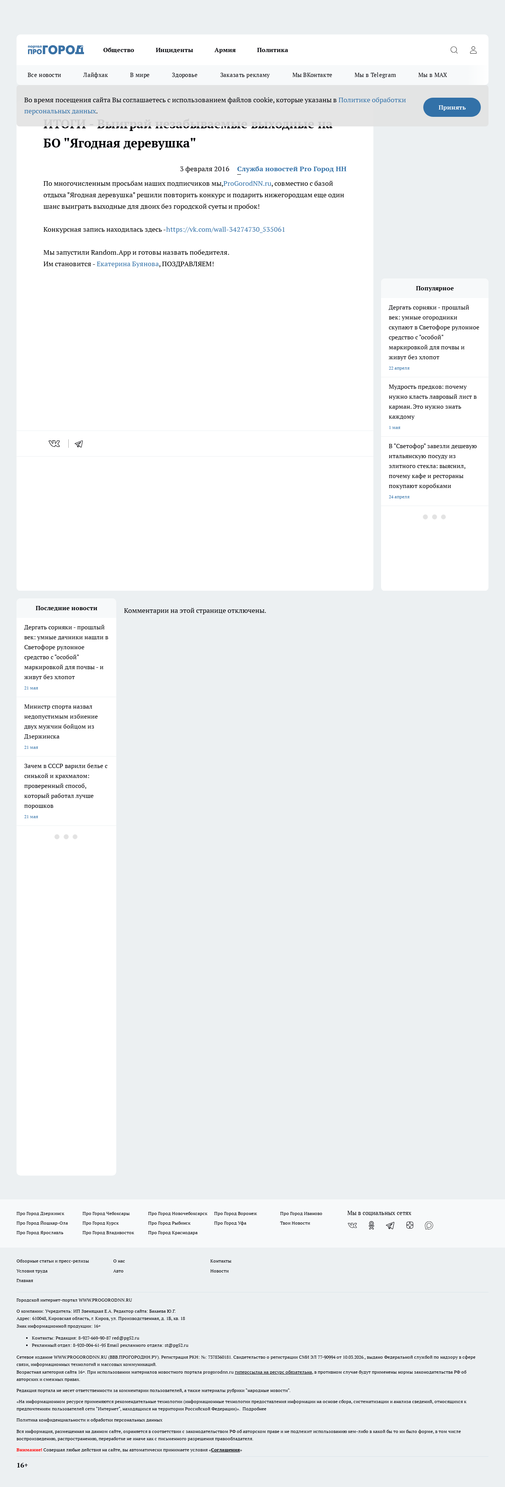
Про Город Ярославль (40, 1232)
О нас (119, 1261)
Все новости (44, 75)
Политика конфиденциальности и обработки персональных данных (89, 1420)
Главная (25, 1280)
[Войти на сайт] (473, 49)
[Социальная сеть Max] (429, 1225)
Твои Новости (295, 1223)
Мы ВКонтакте (312, 75)
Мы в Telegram (375, 75)
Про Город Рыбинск (169, 1223)
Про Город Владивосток (108, 1232)
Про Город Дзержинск (40, 1213)
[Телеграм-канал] (390, 1225)
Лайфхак (95, 75)
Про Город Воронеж (235, 1213)
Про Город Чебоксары (106, 1213)
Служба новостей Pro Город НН (292, 168)
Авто (118, 1271)
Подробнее (254, 1409)
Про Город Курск (101, 1223)
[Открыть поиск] (454, 49)
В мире (140, 75)
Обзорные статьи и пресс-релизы (53, 1261)
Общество (118, 50)
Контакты (220, 1261)
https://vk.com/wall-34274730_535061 (226, 229)
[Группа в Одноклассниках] (371, 1225)
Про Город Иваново (301, 1213)
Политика (272, 50)
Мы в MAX (432, 75)
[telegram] (81, 443)
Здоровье (185, 75)
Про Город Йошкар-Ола (42, 1223)
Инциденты (174, 50)
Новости (219, 1271)
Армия (225, 50)
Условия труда (32, 1271)
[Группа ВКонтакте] (352, 1225)
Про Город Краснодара (173, 1232)
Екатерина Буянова (128, 263)
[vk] (55, 443)
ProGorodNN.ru (247, 183)
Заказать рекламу (245, 75)
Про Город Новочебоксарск (177, 1213)
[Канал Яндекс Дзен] (409, 1225)
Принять (452, 107)
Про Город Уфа (230, 1223)
